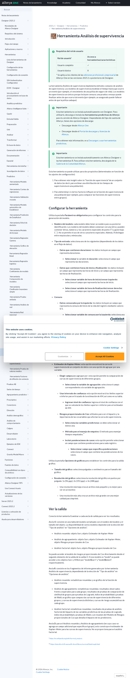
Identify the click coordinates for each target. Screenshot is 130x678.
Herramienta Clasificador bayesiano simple (19, 289)
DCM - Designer (17, 88)
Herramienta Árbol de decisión (18, 224)
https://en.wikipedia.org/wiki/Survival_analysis (66, 638)
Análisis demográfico (17, 415)
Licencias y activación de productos (15, 513)
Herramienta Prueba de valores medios (19, 370)
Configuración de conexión (17, 75)
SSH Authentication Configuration (14, 81)
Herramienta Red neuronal (16, 313)
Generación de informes (17, 150)
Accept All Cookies (105, 356)
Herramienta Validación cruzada (19, 198)
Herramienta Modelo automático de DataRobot (18, 207)
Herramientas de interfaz (17, 166)
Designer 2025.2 (15, 21)
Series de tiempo (17, 389)
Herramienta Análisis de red (19, 306)
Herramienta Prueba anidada (18, 298)
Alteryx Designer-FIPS (16, 483)
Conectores (17, 405)
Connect (17, 449)
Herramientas (16, 54)
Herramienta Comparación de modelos (16, 279)
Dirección (17, 410)
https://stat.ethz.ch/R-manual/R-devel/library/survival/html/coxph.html (75, 644)
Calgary (17, 428)
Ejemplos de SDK (17, 444)
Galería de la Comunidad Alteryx (70, 163)
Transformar (17, 140)
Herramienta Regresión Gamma (19, 239)
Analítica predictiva (14, 103)
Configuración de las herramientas (15, 68)
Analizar (17, 135)
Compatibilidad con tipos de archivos (16, 471)
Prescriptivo (17, 400)
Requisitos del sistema (14, 34)
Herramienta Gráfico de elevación (19, 247)
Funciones (16, 460)
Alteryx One (83, 125)
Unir (17, 129)
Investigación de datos (17, 171)
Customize (65, 356)
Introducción (16, 39)
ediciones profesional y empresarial (100, 75)
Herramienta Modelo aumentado (18, 183)
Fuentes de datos (16, 465)
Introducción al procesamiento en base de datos (17, 95)
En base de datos (17, 145)
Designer (60, 26)
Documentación (17, 156)
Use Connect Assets (13, 488)
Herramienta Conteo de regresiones (19, 190)
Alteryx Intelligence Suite (17, 109)
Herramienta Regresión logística (19, 262)
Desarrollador (17, 434)
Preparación (17, 124)
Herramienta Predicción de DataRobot (19, 216)
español (120, 675)
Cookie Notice (63, 669)
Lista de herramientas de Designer (16, 61)
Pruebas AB (17, 384)
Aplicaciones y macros (16, 49)
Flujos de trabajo (16, 44)
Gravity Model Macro (17, 454)
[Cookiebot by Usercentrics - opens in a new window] (112, 320)
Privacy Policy (58, 337)
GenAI (17, 114)
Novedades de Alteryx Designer (11, 27)
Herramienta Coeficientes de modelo (19, 270)
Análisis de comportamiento (17, 422)
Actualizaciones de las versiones (13, 494)
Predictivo (17, 176)
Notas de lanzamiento (10, 15)
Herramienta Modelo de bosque (18, 231)
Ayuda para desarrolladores (15, 519)
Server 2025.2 (15, 501)
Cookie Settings (111, 348)
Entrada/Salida (17, 119)
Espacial (17, 161)
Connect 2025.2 (15, 506)
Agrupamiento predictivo (17, 395)
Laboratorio (17, 439)
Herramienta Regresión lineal (19, 254)
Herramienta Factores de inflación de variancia (19, 377)
